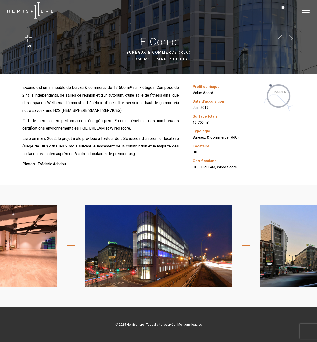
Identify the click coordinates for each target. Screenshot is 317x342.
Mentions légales (189, 324)
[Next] (245, 246)
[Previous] (71, 246)
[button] (306, 10)
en (283, 7)
